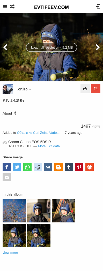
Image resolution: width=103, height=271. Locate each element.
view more (10, 252)
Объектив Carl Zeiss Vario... (38, 133)
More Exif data (49, 146)
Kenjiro (23, 89)
